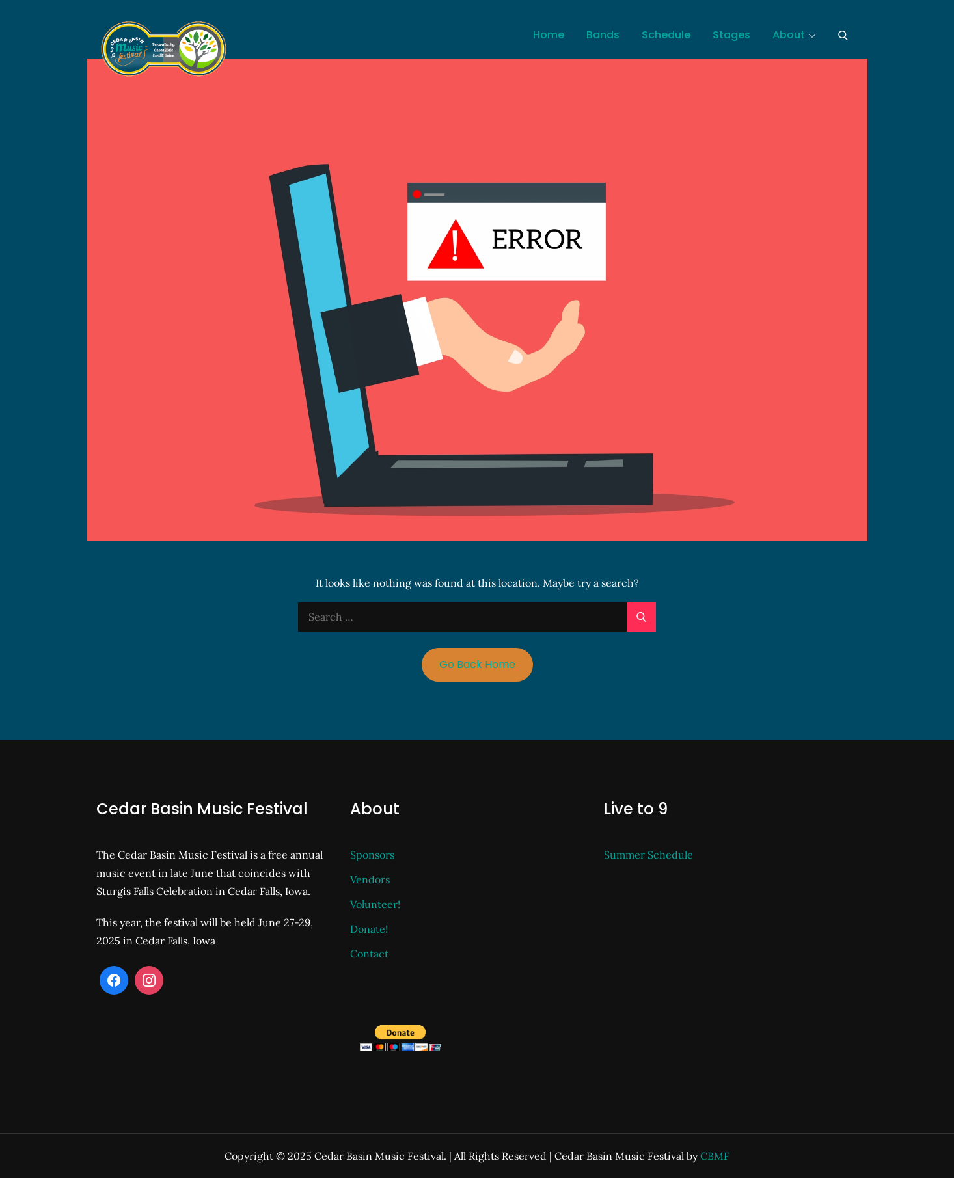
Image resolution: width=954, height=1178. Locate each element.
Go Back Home (477, 664)
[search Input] (477, 617)
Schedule (666, 34)
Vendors (370, 879)
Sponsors (372, 854)
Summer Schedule (648, 854)
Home (548, 34)
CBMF (714, 1155)
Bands (603, 34)
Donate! (369, 928)
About (794, 34)
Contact (369, 953)
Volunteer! (375, 904)
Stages (731, 34)
